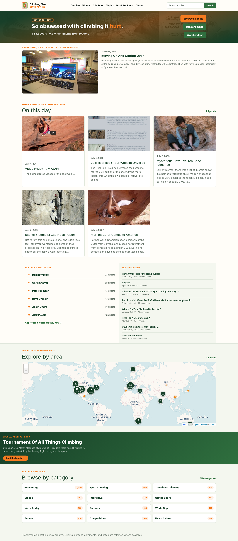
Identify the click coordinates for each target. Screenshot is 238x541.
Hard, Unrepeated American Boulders (141, 273)
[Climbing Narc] (34, 5)
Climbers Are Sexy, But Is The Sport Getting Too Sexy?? (150, 291)
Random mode (194, 26)
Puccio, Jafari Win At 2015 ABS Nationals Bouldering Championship (156, 300)
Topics (110, 5)
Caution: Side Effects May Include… (140, 327)
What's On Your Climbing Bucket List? (141, 309)
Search (210, 5)
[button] (166, 385)
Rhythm (126, 282)
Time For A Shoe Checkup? (136, 318)
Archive (75, 5)
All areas (211, 357)
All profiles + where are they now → (43, 322)
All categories (207, 478)
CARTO (212, 425)
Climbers (98, 5)
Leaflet (186, 425)
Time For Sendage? (132, 335)
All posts (211, 111)
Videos (86, 5)
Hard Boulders (124, 5)
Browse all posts (193, 18)
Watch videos (195, 35)
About (139, 5)
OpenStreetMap (200, 425)
